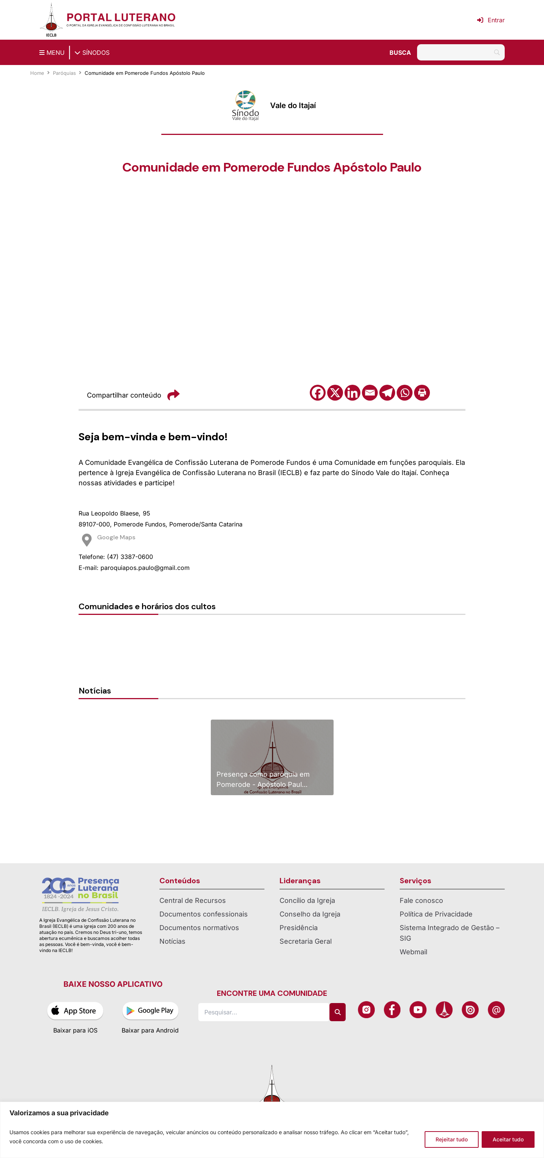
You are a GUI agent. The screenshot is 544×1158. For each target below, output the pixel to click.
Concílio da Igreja (307, 900)
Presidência (299, 928)
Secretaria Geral (306, 941)
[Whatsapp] (405, 393)
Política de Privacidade (436, 914)
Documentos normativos (199, 928)
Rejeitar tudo (452, 1139)
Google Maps (116, 537)
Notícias (172, 941)
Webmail (413, 952)
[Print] (422, 393)
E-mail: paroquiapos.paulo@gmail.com (134, 567)
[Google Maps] (86, 540)
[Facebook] (318, 393)
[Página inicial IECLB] (51, 20)
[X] (335, 393)
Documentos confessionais (203, 914)
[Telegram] (387, 393)
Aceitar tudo (508, 1139)
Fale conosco (421, 900)
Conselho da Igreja (310, 914)
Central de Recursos (192, 900)
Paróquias (64, 73)
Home (37, 73)
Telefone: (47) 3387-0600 (116, 556)
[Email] (370, 393)
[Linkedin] (352, 393)
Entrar (491, 20)
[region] (272, 1130)
